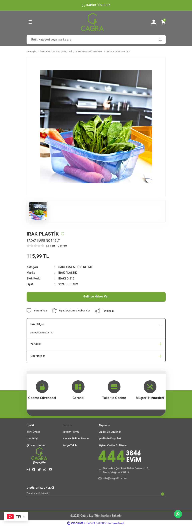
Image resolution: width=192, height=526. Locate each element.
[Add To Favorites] (62, 234)
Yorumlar (35, 343)
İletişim (67, 425)
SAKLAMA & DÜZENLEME (75, 267)
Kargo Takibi (70, 445)
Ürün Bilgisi (37, 324)
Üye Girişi (32, 438)
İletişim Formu (71, 431)
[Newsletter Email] (96, 494)
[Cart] (163, 22)
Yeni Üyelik (33, 431)
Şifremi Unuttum (36, 445)
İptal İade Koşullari (109, 438)
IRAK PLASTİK (67, 272)
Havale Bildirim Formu (76, 438)
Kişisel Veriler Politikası (112, 445)
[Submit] (163, 494)
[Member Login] (153, 22)
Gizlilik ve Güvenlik (109, 431)
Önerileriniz (37, 355)
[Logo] (92, 22)
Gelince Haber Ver (96, 296)
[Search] (96, 39)
